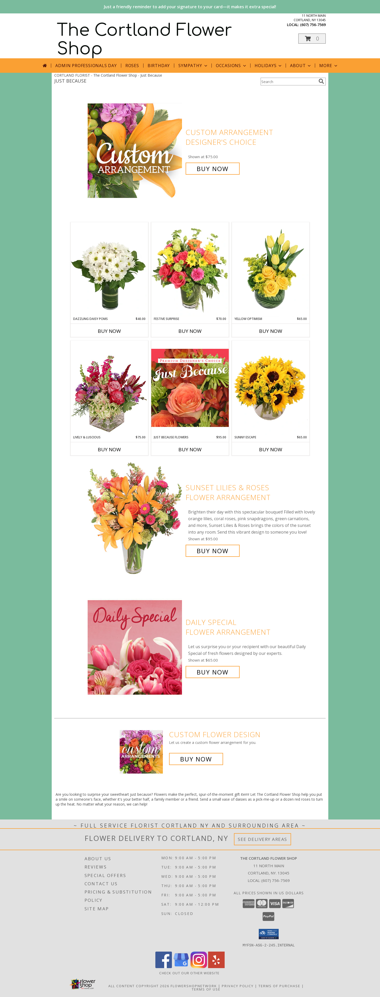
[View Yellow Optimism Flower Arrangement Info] (270, 269)
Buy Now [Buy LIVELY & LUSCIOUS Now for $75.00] (109, 449)
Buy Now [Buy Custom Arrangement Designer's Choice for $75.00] (213, 168)
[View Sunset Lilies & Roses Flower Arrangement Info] (135, 519)
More (328, 65)
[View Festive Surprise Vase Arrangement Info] (190, 269)
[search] (321, 81)
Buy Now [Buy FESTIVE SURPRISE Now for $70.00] (190, 331)
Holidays (269, 65)
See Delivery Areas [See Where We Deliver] (262, 839)
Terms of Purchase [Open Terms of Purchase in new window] (279, 985)
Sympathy (193, 65)
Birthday (159, 65)
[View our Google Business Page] (181, 966)
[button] (312, 39)
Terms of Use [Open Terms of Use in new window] (206, 989)
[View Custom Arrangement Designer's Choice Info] (135, 150)
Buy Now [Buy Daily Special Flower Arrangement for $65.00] (213, 672)
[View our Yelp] (216, 966)
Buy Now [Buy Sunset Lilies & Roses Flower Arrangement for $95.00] (213, 550)
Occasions (231, 65)
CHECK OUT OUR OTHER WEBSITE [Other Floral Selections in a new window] (190, 972)
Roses (132, 65)
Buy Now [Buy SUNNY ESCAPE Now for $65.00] (270, 449)
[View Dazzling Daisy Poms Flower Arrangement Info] (109, 269)
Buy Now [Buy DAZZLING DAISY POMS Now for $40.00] (109, 331)
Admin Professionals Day (86, 65)
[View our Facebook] (163, 966)
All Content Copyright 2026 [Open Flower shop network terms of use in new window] (138, 985)
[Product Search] (288, 81)
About (301, 65)
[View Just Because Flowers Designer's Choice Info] (190, 388)
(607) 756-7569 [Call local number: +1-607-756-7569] (313, 24)
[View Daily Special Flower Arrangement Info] (135, 647)
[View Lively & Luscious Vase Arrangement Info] (109, 388)
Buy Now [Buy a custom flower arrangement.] (196, 759)
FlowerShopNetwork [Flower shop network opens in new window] (194, 985)
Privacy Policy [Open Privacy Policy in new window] (238, 985)
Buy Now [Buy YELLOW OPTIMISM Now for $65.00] (270, 331)
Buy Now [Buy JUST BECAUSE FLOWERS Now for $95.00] (190, 449)
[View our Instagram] (199, 966)
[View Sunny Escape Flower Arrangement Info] (270, 388)
